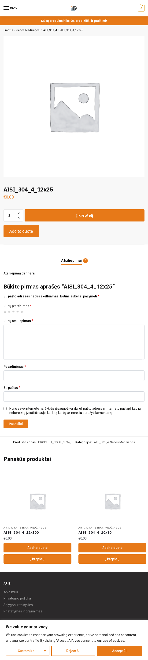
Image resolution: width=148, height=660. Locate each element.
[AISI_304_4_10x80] (112, 501)
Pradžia (8, 30)
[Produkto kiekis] (9, 215)
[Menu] (11, 8)
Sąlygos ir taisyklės (18, 605)
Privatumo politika (17, 598)
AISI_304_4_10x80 (94, 532)
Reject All (73, 651)
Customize (26, 651)
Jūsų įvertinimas (18, 306)
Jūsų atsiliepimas (18, 321)
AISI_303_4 (50, 30)
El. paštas (12, 388)
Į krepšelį (84, 215)
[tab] (74, 256)
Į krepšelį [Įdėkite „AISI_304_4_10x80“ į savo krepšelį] (112, 559)
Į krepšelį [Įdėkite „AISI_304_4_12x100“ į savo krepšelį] (37, 559)
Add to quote (21, 231)
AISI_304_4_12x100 (21, 532)
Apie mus (11, 592)
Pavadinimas (15, 366)
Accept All (119, 651)
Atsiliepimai (71, 260)
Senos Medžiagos (28, 30)
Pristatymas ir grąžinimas (23, 611)
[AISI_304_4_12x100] (37, 501)
